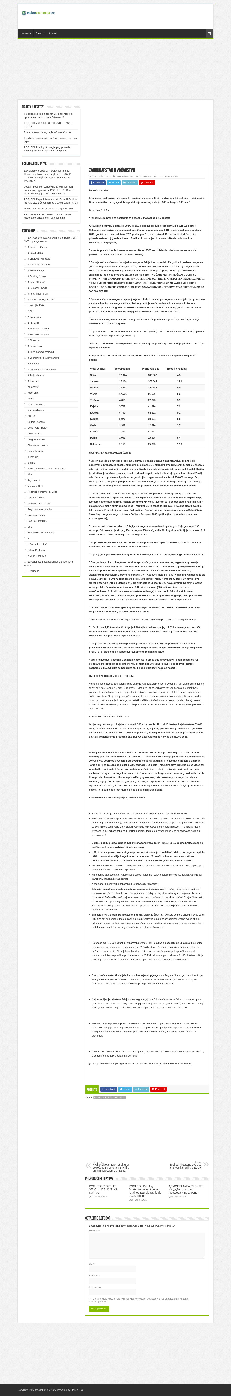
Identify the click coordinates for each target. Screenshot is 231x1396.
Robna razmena (36, 515)
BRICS (31, 416)
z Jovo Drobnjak (36, 550)
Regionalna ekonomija (40, 509)
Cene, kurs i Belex (37, 427)
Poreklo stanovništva (39, 503)
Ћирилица (33, 571)
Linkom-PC (77, 1389)
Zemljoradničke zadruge (110, 1097)
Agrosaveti (33, 387)
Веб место (95, 1287)
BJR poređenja (36, 404)
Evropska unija (35, 451)
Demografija (34, 433)
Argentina (33, 392)
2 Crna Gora (34, 317)
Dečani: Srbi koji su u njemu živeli (54, 208)
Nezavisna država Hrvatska (42, 491)
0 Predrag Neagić (37, 276)
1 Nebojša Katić (36, 305)
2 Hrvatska (33, 322)
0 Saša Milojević (36, 282)
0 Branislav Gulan (125, 176)
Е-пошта (94, 1275)
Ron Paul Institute (37, 521)
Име (92, 1263)
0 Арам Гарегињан (38, 293)
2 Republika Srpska (38, 334)
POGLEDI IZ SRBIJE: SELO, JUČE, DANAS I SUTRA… (104, 1189)
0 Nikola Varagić (36, 270)
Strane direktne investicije (41, 532)
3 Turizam (33, 381)
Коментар (94, 1230)
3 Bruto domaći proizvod (41, 352)
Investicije (33, 456)
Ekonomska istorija (38, 445)
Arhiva (31, 398)
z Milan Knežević (37, 555)
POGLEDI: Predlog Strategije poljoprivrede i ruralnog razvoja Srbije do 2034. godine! (145, 1191)
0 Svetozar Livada (37, 287)
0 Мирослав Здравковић (41, 299)
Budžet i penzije (36, 421)
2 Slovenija (34, 340)
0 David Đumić (35, 252)
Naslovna (26, 33)
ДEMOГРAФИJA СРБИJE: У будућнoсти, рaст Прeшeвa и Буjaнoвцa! (186, 1189)
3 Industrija (34, 363)
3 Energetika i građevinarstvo (43, 357)
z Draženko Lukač (37, 544)
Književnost (34, 480)
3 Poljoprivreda (36, 375)
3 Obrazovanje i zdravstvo (42, 369)
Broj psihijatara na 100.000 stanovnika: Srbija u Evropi (182, 1165)
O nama (40, 33)
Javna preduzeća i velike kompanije (47, 468)
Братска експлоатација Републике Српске (47, 132)
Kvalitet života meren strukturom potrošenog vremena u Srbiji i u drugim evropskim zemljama (112, 1166)
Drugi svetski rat (36, 439)
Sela (30, 526)
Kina (30, 474)
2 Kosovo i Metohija (38, 328)
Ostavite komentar (148, 176)
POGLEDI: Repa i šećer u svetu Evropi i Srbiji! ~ (50, 199)
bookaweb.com (36, 410)
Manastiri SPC (35, 486)
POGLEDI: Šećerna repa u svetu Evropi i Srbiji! (52, 202)
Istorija (31, 462)
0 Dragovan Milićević (39, 258)
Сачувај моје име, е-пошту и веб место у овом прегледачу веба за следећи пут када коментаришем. (138, 1300)
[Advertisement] (142, 16)
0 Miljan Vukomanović (39, 264)
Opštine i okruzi (36, 497)
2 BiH (31, 311)
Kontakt (52, 33)
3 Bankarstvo (35, 346)
